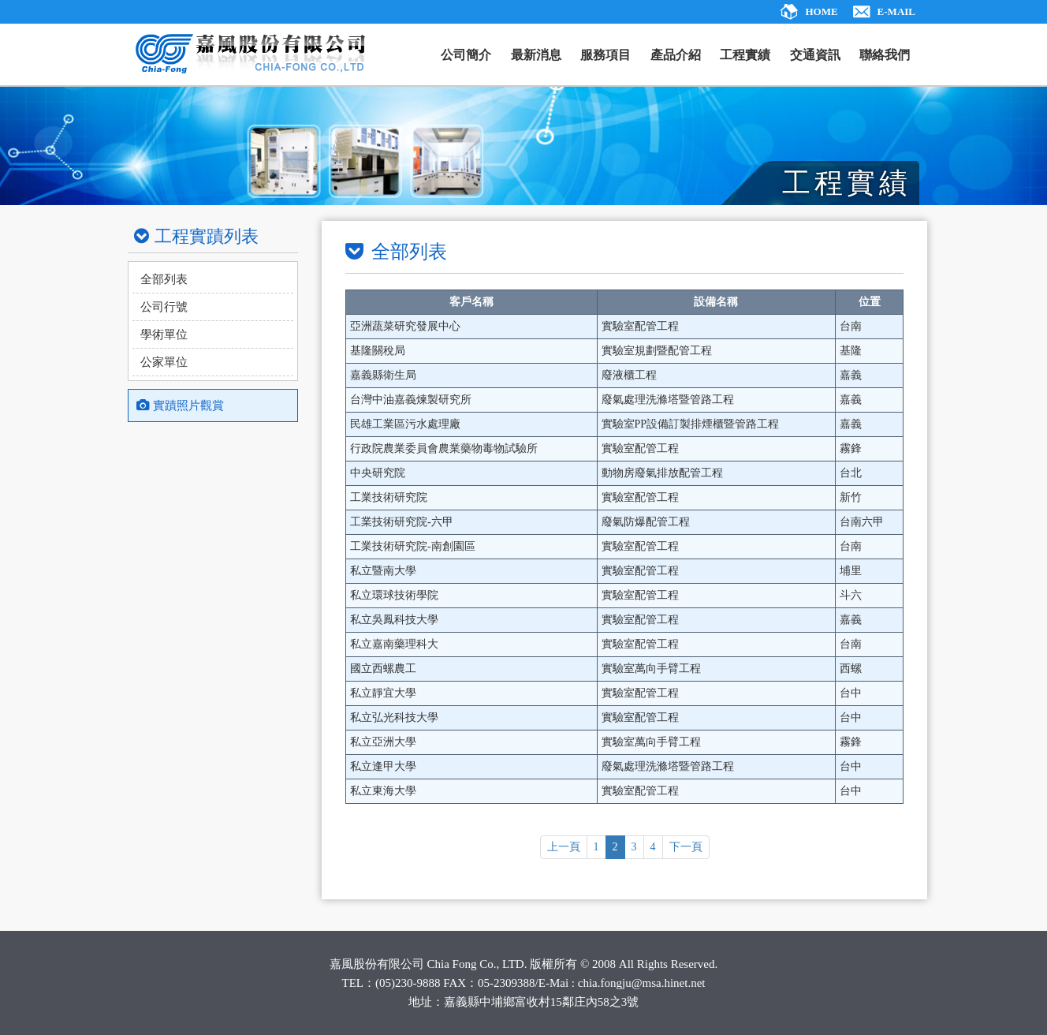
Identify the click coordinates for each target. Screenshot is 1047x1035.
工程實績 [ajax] (745, 55)
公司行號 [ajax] (164, 307)
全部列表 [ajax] (164, 279)
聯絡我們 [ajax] (884, 55)
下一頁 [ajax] (685, 847)
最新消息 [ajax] (536, 55)
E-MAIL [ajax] (896, 11)
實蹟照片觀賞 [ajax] (180, 405)
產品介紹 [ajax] (675, 55)
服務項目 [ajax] (605, 55)
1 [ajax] (596, 847)
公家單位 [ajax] (164, 362)
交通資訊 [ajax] (815, 55)
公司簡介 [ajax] (466, 55)
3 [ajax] (634, 847)
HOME (821, 11)
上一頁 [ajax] (563, 847)
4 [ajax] (653, 847)
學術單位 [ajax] (164, 334)
